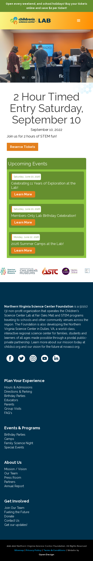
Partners (9, 482)
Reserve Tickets (22, 147)
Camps (9, 439)
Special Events (14, 447)
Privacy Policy (33, 550)
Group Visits (12, 408)
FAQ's (8, 413)
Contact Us (11, 520)
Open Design (46, 554)
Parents (9, 404)
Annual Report (14, 486)
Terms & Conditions (54, 550)
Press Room (12, 477)
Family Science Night (18, 443)
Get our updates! (15, 525)
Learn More (23, 194)
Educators (11, 400)
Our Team (11, 473)
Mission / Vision (15, 469)
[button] (78, 20)
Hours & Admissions (18, 387)
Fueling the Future (16, 512)
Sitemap (19, 550)
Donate (9, 516)
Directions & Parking (18, 391)
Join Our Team (14, 507)
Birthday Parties (14, 396)
